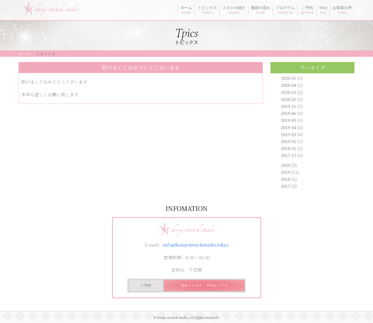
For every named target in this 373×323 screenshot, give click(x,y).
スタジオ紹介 (233, 10)
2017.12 (288, 155)
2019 (285, 172)
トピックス (207, 10)
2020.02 (288, 99)
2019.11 (288, 106)
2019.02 (288, 141)
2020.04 (288, 85)
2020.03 (288, 92)
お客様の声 (342, 10)
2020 (285, 165)
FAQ (323, 10)
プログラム (285, 10)
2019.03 (288, 134)
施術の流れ (260, 10)
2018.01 (288, 148)
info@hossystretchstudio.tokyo (195, 244)
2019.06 (288, 113)
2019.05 (288, 120)
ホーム (186, 10)
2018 (285, 179)
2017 (285, 186)
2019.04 (288, 127)
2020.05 (288, 78)
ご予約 (307, 10)
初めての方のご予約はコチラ (204, 285)
